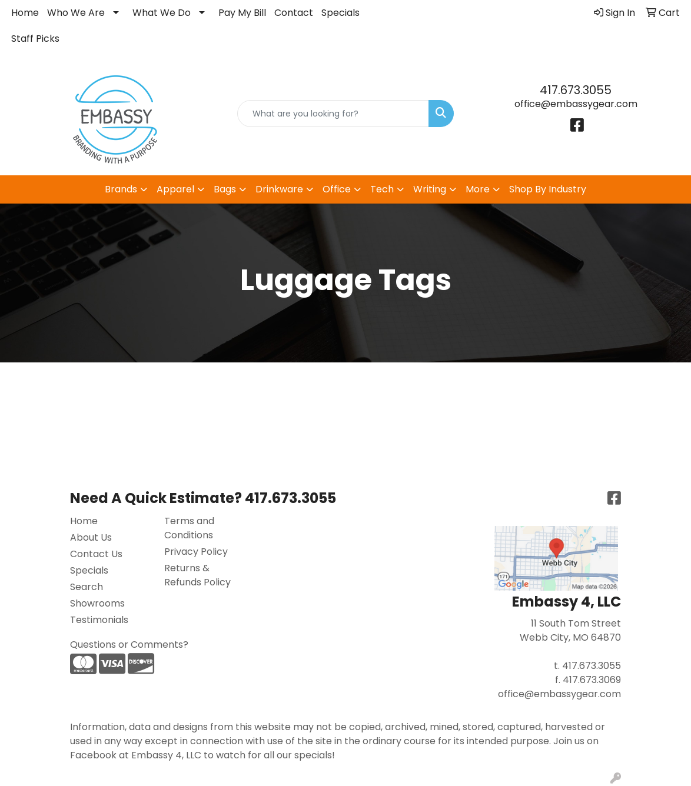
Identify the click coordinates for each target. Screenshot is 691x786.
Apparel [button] (175, 189)
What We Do (161, 12)
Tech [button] (382, 189)
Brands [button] (121, 189)
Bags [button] (225, 189)
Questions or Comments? (129, 644)
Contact (293, 12)
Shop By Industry (547, 189)
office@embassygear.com (575, 104)
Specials (340, 12)
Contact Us (96, 554)
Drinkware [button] (279, 189)
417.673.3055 (576, 90)
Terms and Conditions (189, 528)
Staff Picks (35, 38)
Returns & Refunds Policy (197, 575)
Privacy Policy (196, 551)
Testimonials (99, 620)
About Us (91, 537)
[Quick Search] (332, 113)
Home (25, 12)
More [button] (478, 189)
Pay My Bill (242, 12)
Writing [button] (429, 189)
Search (86, 587)
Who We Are (76, 12)
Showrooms (97, 603)
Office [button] (337, 189)
